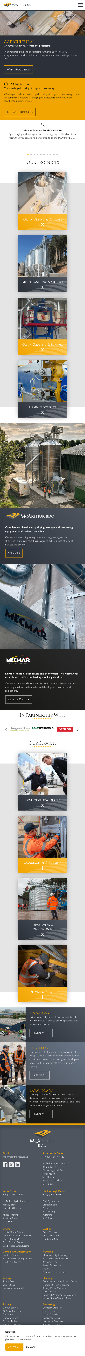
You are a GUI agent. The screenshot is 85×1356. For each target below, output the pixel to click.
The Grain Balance (12, 1261)
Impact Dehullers (51, 1314)
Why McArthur (18, 70)
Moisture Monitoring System (17, 1258)
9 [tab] (54, 154)
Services (14, 553)
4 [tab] (37, 154)
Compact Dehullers (52, 1307)
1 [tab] (27, 154)
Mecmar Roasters (51, 1324)
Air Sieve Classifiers (12, 1311)
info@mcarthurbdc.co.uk (15, 1156)
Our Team (39, 1075)
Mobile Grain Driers (13, 1232)
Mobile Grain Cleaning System (57, 1298)
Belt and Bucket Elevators (55, 1258)
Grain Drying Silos (12, 1238)
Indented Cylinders (12, 1324)
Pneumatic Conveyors (53, 1271)
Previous (7, 730)
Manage (30, 1347)
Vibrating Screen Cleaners (55, 1284)
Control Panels (10, 1255)
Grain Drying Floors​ (13, 1242)
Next (78, 730)
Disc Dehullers (49, 1311)
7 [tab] (47, 154)
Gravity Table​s (10, 1321)
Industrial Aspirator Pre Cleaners (59, 1294)
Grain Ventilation (51, 1235)
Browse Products (20, 112)
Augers (46, 1268)
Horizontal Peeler (51, 1317)
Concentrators (10, 1317)
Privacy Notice (24, 1339)
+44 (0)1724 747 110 (53, 1156)
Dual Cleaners (49, 1291)
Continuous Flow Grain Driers (18, 1235)
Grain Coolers (49, 1232)
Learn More (41, 1033)
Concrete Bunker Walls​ (15, 1288)
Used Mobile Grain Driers (16, 1245)
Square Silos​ (9, 1284)
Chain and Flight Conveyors (56, 1255)
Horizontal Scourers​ (52, 1321)
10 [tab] (57, 154)
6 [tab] (44, 154)
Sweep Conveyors (51, 1265)
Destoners (8, 1314)
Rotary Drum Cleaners (54, 1288)
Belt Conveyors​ (50, 1261)
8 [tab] (50, 154)
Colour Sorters (10, 1307)
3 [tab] (34, 154)
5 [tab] (40, 154)
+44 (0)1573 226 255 (13, 1194)
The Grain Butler (50, 1238)
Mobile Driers (18, 699)
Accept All (14, 1347)
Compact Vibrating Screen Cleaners (60, 1281)
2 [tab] (31, 154)
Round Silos (9, 1281)
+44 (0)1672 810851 (53, 1194)
